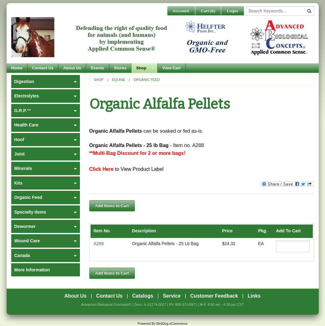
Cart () (208, 10)
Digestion (24, 81)
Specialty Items (30, 212)
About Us (72, 68)
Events (97, 68)
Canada (22, 255)
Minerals (23, 168)
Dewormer (25, 226)
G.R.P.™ (22, 110)
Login (232, 10)
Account (181, 10)
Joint (19, 153)
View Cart (171, 68)
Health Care (26, 124)
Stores (120, 68)
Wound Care (27, 240)
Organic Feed (147, 80)
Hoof (19, 139)
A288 (99, 243)
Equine (118, 80)
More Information (32, 269)
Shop (141, 68)
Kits (18, 182)
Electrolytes (26, 95)
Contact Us (43, 68)
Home (16, 68)
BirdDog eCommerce (172, 323)
